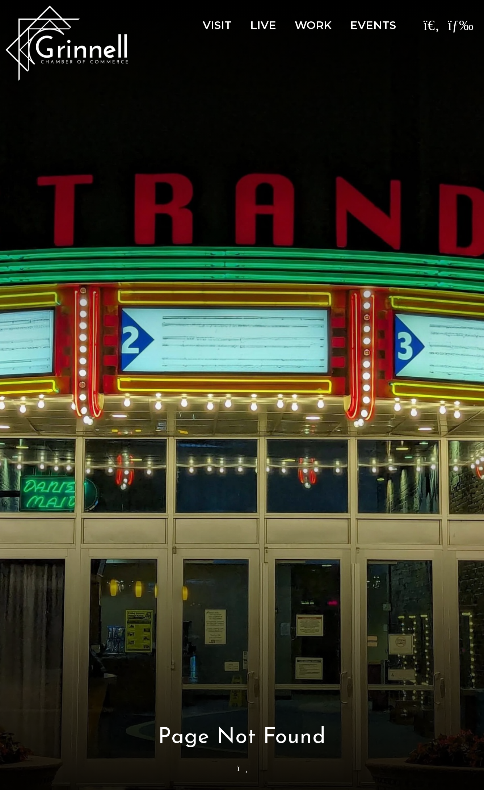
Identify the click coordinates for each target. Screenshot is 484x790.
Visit (217, 25)
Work (313, 25)
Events (373, 25)
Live (263, 25)
